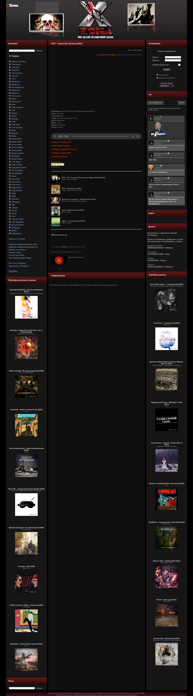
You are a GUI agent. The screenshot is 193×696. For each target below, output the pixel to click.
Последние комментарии (20, 258)
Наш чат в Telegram (17, 263)
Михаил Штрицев (108, 55)
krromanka (152, 252)
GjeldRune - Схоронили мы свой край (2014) (167, 522)
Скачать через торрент (60, 146)
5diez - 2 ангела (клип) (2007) (73, 221)
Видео (139, 50)
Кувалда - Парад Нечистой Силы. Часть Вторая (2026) (26, 331)
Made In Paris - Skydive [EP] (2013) (166, 561)
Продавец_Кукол (155, 246)
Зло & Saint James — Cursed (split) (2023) (166, 284)
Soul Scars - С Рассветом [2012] (167, 323)
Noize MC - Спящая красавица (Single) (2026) (26, 489)
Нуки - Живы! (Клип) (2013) (73, 210)
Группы (13, 271)
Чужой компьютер (160, 65)
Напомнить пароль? (166, 78)
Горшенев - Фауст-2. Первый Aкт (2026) (26, 409)
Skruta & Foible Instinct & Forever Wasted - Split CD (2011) (167, 363)
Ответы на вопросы (18, 250)
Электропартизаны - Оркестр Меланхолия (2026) (26, 449)
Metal (129, 50)
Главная (15, 56)
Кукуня (150, 265)
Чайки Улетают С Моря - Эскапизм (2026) (26, 605)
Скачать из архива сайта (61, 142)
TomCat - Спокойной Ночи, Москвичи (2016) (166, 483)
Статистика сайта (16, 255)
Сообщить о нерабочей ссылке (64, 149)
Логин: (155, 57)
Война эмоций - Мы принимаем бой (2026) (26, 371)
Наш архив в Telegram (18, 266)
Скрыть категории (17, 239)
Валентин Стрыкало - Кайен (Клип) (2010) (79, 199)
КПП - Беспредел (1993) (71, 188)
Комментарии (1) (59, 235)
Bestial (150, 258)
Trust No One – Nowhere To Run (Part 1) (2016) (166, 444)
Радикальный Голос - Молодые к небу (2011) (166, 403)
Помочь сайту (15, 252)
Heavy (134, 50)
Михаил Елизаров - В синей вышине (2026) (26, 528)
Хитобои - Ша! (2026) (26, 566)
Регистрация (163, 75)
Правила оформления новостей (23, 247)
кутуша (64, 247)
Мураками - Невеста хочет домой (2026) (26, 644)
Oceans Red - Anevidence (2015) (166, 638)
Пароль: (156, 60)
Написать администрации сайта (23, 244)
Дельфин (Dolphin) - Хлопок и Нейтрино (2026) (26, 290)
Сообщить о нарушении (61, 153)
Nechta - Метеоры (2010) (167, 600)
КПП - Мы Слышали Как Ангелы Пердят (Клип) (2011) (83, 177)
